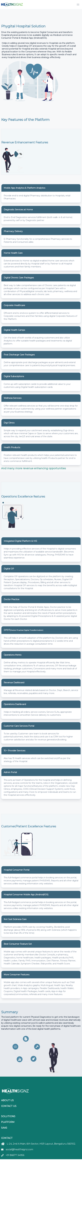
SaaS (4, 1127)
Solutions (8, 1116)
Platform (7, 1122)
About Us (7, 1100)
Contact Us (8, 1106)
